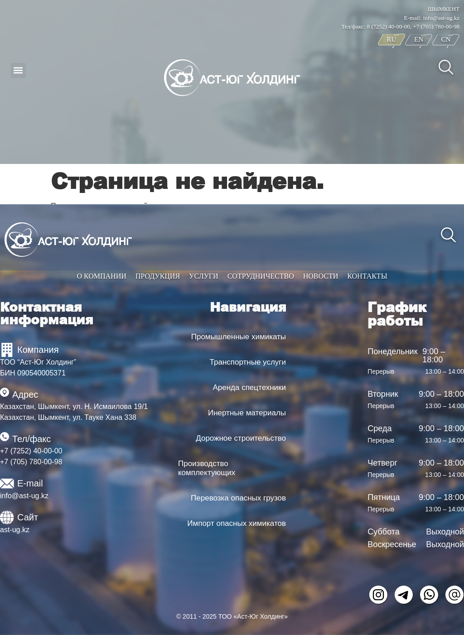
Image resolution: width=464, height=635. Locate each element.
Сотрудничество (260, 276)
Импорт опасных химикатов (236, 523)
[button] (18, 70)
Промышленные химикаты (238, 336)
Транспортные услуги (248, 362)
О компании (101, 276)
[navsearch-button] (446, 67)
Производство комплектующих (206, 468)
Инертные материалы (247, 413)
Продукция (157, 276)
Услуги (203, 276)
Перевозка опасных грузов (238, 498)
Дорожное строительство (241, 438)
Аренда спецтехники (249, 387)
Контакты (367, 276)
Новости (320, 276)
